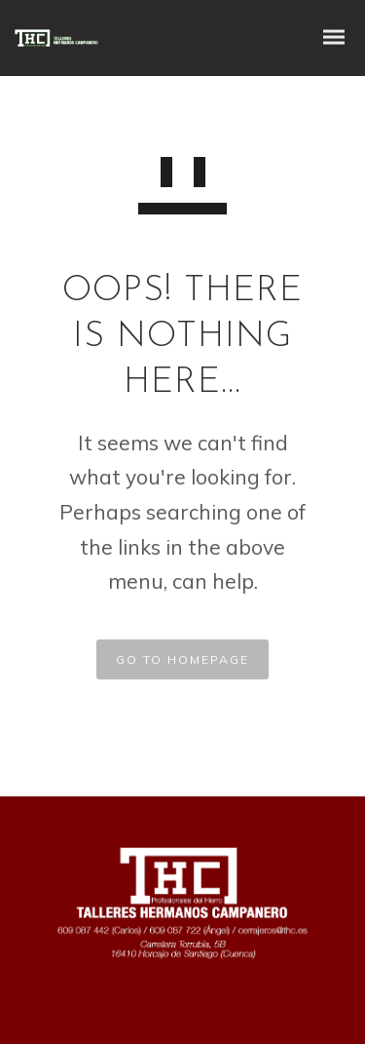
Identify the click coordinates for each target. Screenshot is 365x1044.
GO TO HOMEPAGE (182, 659)
